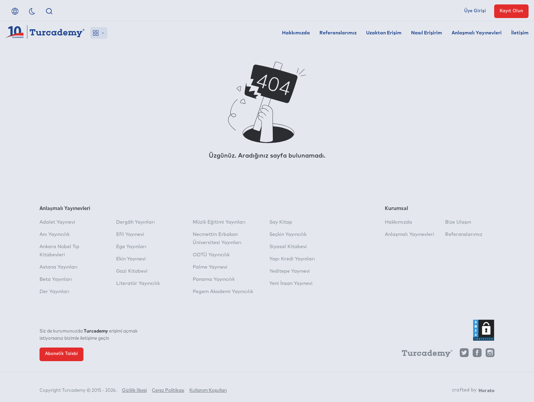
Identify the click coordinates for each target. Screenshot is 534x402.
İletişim (520, 33)
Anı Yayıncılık (54, 234)
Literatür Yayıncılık (138, 283)
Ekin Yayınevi (131, 259)
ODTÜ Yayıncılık (211, 255)
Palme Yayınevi (210, 267)
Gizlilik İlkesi (134, 387)
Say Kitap (280, 222)
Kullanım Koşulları (208, 387)
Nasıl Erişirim (426, 33)
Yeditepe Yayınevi (289, 271)
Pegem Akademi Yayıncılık (223, 291)
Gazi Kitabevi (131, 271)
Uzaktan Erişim (384, 33)
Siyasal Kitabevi (288, 246)
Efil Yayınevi (130, 234)
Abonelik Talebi (61, 354)
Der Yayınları (54, 291)
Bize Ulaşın (458, 222)
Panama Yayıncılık (214, 279)
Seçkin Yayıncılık (288, 234)
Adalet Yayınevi (57, 222)
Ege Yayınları (131, 246)
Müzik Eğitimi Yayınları (219, 222)
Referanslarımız (338, 33)
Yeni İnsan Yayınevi (291, 283)
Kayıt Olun (511, 11)
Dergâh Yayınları (135, 222)
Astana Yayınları (59, 267)
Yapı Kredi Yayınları (292, 259)
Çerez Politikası (168, 387)
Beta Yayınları (56, 279)
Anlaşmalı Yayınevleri (477, 33)
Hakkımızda (296, 33)
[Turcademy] (424, 355)
